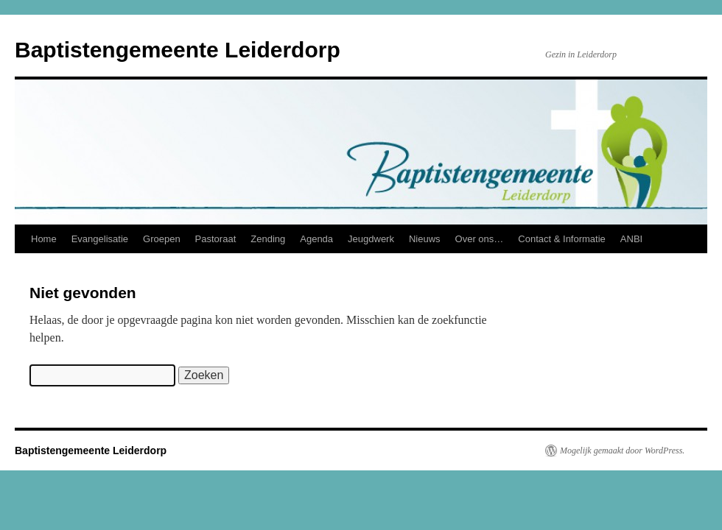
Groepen (161, 238)
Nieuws (425, 238)
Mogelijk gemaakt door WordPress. (622, 450)
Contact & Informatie (562, 238)
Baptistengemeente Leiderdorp (177, 50)
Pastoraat (215, 238)
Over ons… (479, 238)
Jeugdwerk (371, 238)
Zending (267, 238)
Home (44, 238)
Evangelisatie (99, 238)
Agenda (316, 238)
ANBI (631, 238)
